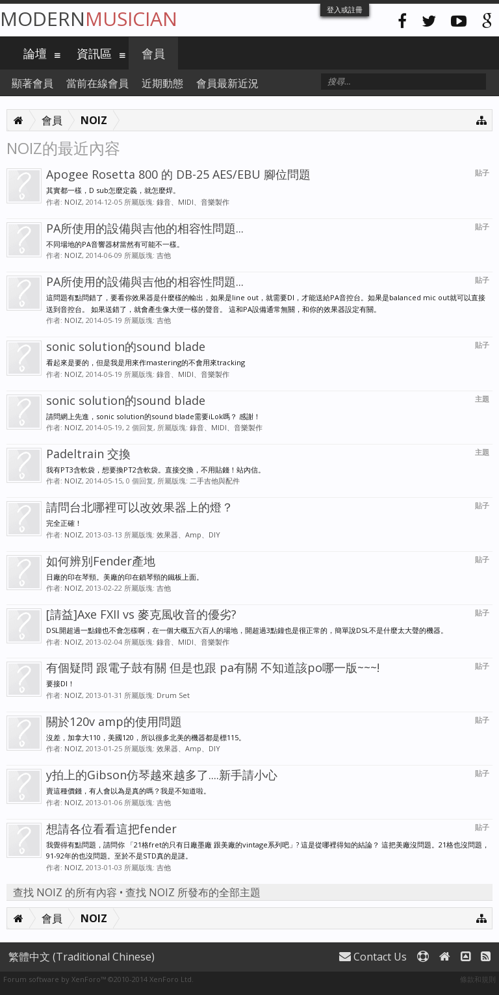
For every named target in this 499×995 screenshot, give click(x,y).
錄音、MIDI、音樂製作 (193, 202)
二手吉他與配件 (215, 480)
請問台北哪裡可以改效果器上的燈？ (139, 507)
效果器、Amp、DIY (188, 534)
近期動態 (162, 83)
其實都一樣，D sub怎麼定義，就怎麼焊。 (113, 190)
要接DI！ (60, 683)
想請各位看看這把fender (111, 828)
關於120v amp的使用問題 (114, 721)
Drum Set (173, 695)
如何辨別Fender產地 (100, 561)
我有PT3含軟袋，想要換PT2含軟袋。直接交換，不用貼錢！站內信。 (155, 469)
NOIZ (73, 202)
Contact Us (373, 957)
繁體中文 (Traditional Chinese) (81, 957)
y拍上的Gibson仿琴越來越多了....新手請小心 (161, 774)
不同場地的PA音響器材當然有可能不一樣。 (115, 244)
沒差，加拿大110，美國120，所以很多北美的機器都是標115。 (146, 737)
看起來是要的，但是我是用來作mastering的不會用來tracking (145, 362)
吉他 (164, 255)
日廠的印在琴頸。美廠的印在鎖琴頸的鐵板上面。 (124, 577)
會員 (153, 53)
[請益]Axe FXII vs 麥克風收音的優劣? (141, 614)
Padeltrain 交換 (88, 453)
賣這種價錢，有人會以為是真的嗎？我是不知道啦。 (128, 790)
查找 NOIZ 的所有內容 (65, 892)
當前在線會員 (97, 83)
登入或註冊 (345, 9)
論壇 (35, 53)
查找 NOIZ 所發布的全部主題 (193, 892)
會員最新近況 (227, 83)
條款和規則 (478, 979)
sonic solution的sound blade (125, 346)
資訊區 (94, 53)
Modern (88, 18)
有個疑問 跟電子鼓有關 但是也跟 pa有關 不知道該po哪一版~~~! (212, 667)
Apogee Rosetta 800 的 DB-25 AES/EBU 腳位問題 (178, 174)
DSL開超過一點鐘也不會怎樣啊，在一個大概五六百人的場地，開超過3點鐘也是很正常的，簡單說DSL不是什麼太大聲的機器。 (247, 630)
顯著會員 (32, 83)
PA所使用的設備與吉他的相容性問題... (145, 228)
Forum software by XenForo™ (98, 979)
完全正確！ (64, 523)
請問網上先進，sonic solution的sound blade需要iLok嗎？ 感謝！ (153, 416)
